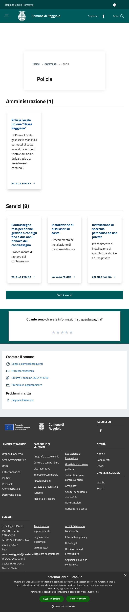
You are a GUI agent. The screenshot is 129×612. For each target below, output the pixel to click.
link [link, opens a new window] (97, 591)
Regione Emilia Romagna (19, 5)
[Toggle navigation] (7, 16)
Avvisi (100, 466)
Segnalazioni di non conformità (76, 562)
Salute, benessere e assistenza (76, 494)
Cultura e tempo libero (46, 462)
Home (36, 64)
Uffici (5, 466)
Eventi (100, 488)
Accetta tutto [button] (51, 598)
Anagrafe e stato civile (46, 456)
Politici (6, 478)
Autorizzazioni (73, 502)
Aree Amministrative (14, 460)
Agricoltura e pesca (76, 509)
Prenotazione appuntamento (42, 528)
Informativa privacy (76, 537)
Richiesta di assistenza (46, 554)
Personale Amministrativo (11, 486)
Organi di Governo (12, 454)
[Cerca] (122, 16)
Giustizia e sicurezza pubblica (76, 466)
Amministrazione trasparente (75, 528)
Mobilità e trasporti (44, 499)
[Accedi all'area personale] (114, 5)
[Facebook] (102, 16)
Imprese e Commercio (46, 475)
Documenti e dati (12, 495)
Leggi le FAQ (41, 548)
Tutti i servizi (64, 295)
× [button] (125, 575)
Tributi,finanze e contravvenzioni (74, 477)
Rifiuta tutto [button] (78, 598)
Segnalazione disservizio (41, 539)
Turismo (38, 493)
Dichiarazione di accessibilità (74, 551)
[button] (64, 606)
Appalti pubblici (42, 481)
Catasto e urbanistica (46, 487)
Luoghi (100, 482)
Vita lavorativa (42, 468)
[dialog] (64, 592)
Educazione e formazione (72, 456)
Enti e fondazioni (11, 472)
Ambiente (70, 486)
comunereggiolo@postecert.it (19, 554)
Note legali (71, 543)
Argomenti (51, 64)
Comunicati (103, 460)
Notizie (101, 454)
